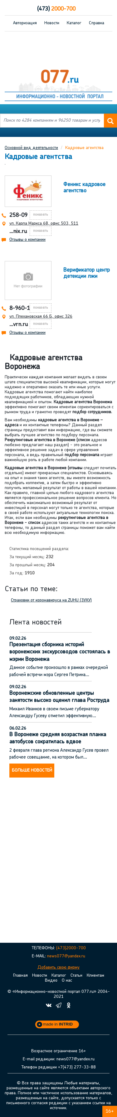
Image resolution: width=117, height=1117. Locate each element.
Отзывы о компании (27, 239)
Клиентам (95, 975)
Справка (96, 23)
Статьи (76, 975)
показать (40, 215)
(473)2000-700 (71, 948)
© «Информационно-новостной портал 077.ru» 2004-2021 (58, 994)
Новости (51, 23)
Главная (20, 975)
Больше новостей (32, 770)
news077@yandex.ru (66, 956)
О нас (67, 980)
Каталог (74, 23)
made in (58, 1024)
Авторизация (25, 23)
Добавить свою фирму (58, 967)
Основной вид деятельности (31, 148)
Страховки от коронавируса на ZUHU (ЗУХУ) (51, 600)
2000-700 (56, 9)
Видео (51, 980)
